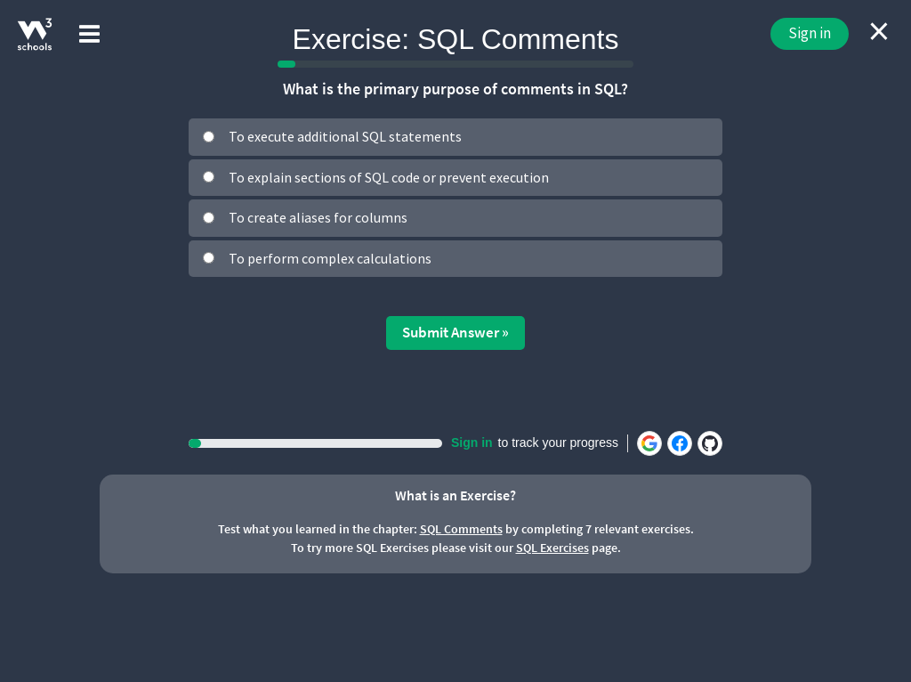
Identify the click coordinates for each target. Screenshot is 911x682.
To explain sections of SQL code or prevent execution (389, 177)
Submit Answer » (455, 332)
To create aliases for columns (318, 217)
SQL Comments (461, 529)
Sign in (809, 33)
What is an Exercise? (455, 495)
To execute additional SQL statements (345, 136)
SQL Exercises (552, 548)
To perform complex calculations (330, 258)
